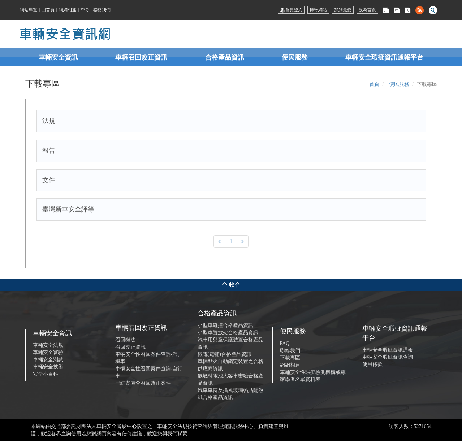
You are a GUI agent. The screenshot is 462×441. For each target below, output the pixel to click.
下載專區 (290, 358)
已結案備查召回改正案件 (143, 383)
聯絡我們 (102, 9)
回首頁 (48, 9)
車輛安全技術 (48, 367)
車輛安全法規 (48, 345)
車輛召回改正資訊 (141, 57)
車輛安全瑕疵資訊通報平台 (384, 57)
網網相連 (67, 9)
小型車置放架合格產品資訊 (228, 332)
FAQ (85, 9)
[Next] (243, 241)
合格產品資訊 (224, 57)
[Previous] (219, 241)
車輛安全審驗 (48, 352)
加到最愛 (342, 9)
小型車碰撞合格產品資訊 (225, 325)
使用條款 (372, 364)
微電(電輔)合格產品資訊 (224, 354)
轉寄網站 (318, 9)
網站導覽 (28, 9)
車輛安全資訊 (58, 57)
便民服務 (295, 57)
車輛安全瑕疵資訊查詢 (387, 357)
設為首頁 (367, 9)
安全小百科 (45, 374)
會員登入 (291, 10)
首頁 (374, 84)
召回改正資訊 (130, 347)
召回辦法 (125, 339)
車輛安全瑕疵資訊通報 (387, 350)
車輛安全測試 (48, 359)
